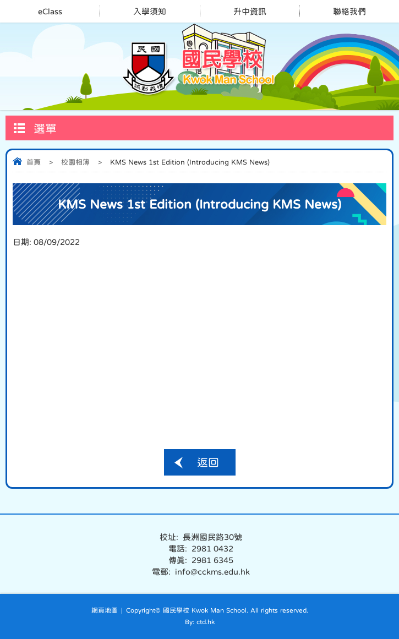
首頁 (33, 162)
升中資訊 (249, 11)
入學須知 (149, 11)
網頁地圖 (104, 610)
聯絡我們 (349, 11)
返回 (208, 462)
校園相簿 (75, 162)
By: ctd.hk (200, 622)
